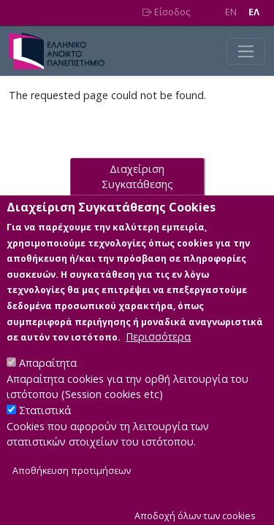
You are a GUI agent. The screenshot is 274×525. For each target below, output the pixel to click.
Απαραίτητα (48, 385)
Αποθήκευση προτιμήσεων (71, 492)
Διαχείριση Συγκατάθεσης (137, 199)
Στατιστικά (45, 433)
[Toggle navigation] (246, 51)
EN (231, 12)
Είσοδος (166, 12)
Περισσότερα (158, 359)
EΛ (253, 12)
